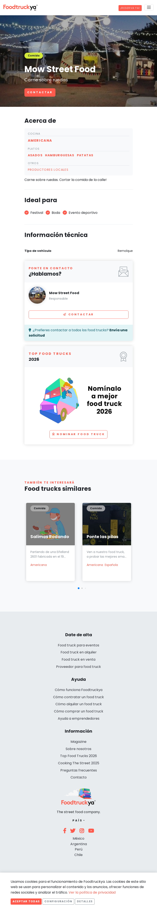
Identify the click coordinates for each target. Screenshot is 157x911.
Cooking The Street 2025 (78, 763)
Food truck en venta (78, 659)
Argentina (78, 844)
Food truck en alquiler (79, 652)
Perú (78, 849)
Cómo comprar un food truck (78, 711)
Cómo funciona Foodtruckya (78, 689)
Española (111, 565)
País (77, 820)
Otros (33, 163)
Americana (38, 565)
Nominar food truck (78, 434)
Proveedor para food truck (78, 666)
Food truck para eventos (78, 645)
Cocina (34, 133)
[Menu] (149, 7)
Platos (34, 149)
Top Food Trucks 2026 (78, 755)
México (78, 838)
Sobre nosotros (78, 748)
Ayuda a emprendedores (78, 718)
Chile (78, 854)
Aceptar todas (26, 901)
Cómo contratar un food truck (78, 697)
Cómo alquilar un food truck (78, 704)
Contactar (40, 92)
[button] (78, 588)
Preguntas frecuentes (78, 770)
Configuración (58, 901)
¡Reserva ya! (130, 8)
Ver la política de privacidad (92, 892)
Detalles (85, 901)
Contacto (79, 777)
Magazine (78, 741)
